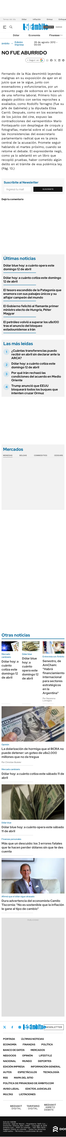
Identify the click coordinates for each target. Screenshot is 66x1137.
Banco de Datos (14, 1050)
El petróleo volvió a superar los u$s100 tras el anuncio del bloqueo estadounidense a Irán (31, 325)
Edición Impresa (14, 1066)
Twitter (4, 1027)
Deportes (44, 1061)
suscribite (48, 27)
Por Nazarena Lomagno (49, 699)
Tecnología (51, 1072)
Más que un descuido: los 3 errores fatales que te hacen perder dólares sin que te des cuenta (32, 847)
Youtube (36, 1027)
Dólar (24, 19)
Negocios (9, 1055)
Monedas (7, 455)
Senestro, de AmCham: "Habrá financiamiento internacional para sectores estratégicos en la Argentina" (53, 677)
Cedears (58, 455)
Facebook (12, 1027)
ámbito (5, 43)
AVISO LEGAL (11, 1088)
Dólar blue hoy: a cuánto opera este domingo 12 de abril (28, 267)
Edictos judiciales (38, 1088)
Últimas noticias (32, 1039)
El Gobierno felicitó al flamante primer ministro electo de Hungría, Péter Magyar (31, 309)
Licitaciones (27, 1094)
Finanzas (54, 35)
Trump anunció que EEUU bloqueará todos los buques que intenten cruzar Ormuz (34, 389)
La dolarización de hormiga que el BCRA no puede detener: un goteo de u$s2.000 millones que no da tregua (33, 753)
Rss (5, 1077)
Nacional (9, 1061)
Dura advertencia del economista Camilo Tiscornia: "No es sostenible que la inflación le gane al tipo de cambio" (33, 905)
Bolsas (23, 455)
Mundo (27, 1061)
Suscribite (48, 189)
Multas (8, 1094)
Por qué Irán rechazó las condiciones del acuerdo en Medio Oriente (36, 376)
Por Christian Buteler (11, 762)
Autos (7, 1072)
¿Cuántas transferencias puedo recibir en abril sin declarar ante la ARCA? (35, 354)
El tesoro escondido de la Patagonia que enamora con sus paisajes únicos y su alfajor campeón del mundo (32, 293)
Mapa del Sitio (23, 1077)
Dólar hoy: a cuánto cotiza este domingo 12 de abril (32, 279)
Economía (34, 35)
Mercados (38, 1050)
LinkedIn (27, 1027)
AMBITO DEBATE (50, 1107)
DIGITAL (16, 1107)
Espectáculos (27, 1072)
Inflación (37, 19)
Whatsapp (44, 1027)
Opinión (27, 1055)
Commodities (40, 455)
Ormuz (50, 19)
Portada (9, 1039)
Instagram (19, 1027)
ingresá (59, 27)
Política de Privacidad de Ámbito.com (28, 1083)
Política (47, 1044)
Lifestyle (45, 1055)
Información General (46, 1066)
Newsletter (53, 1027)
